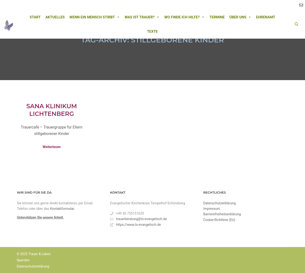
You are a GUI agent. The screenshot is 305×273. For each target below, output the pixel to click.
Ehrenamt (265, 17)
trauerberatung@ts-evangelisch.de (138, 219)
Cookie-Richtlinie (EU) (219, 220)
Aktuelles (55, 17)
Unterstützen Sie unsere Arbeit (40, 217)
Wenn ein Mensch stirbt (95, 17)
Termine (217, 17)
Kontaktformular (62, 209)
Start (35, 17)
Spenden (23, 260)
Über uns (240, 17)
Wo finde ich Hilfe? (184, 17)
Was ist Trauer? (142, 17)
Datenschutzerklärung (219, 203)
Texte (152, 31)
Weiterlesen (52, 147)
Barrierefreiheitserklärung (222, 214)
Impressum (211, 209)
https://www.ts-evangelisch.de (135, 224)
